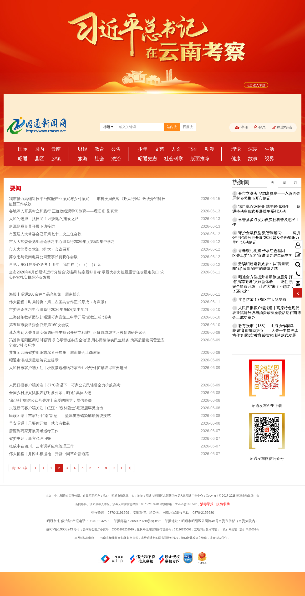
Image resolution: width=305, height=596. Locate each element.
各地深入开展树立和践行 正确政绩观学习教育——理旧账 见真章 (63, 211)
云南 (56, 149)
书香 (193, 149)
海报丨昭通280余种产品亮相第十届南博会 (44, 294)
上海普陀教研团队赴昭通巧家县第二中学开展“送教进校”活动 (60, 317)
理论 (236, 149)
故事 (253, 158)
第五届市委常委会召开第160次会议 (39, 325)
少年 (142, 149)
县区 (39, 158)
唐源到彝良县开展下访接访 (32, 226)
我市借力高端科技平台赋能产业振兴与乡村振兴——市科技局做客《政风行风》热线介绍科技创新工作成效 (87, 201)
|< (35, 468)
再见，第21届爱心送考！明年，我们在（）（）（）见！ (57, 264)
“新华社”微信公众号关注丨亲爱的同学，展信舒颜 (50, 400)
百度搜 (188, 127)
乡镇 (56, 158)
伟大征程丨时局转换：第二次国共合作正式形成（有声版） (58, 302)
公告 (116, 149)
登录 (260, 127)
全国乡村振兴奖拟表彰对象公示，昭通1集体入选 (50, 393)
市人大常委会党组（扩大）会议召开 (39, 249)
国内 (39, 149)
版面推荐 (199, 158)
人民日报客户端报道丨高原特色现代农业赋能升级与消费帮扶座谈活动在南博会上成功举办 (266, 312)
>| (129, 468)
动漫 (209, 149)
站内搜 (172, 127)
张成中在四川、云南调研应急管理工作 (41, 446)
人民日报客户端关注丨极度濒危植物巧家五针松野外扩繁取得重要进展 (68, 368)
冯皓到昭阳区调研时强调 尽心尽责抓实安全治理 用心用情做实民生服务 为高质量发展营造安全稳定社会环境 (87, 342)
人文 (176, 149)
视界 (269, 158)
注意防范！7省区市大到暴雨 (262, 300)
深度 (253, 149)
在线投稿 (282, 127)
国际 (22, 149)
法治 (116, 158)
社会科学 (173, 158)
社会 (99, 158)
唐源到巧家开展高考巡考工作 (34, 431)
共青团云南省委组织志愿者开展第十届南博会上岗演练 (55, 352)
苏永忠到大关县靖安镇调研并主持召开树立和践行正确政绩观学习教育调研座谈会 (77, 332)
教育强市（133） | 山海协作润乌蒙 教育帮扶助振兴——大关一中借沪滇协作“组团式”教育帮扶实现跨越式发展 (265, 330)
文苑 (159, 149)
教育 (99, 149)
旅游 (82, 158)
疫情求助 (223, 504)
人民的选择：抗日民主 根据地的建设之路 (44, 219)
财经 (82, 149)
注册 (241, 127)
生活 (269, 149)
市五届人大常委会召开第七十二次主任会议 (45, 234)
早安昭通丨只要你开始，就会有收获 (39, 423)
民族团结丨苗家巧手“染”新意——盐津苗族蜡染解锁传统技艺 (60, 416)
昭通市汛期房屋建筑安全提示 (34, 360)
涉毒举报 (207, 504)
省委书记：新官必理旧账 (30, 439)
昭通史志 (147, 158)
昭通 (22, 158)
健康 (236, 158)
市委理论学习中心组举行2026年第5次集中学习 (48, 310)
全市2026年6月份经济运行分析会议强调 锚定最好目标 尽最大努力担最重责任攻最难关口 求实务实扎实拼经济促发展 (86, 274)
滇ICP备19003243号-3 (62, 529)
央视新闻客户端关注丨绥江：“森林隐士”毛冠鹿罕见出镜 (56, 408)
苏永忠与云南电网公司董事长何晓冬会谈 (43, 257)
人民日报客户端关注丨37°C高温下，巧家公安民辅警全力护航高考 (65, 385)
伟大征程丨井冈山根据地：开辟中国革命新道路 (49, 454)
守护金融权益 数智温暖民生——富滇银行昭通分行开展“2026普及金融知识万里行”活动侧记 (266, 237)
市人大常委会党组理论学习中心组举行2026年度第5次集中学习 (62, 242)
